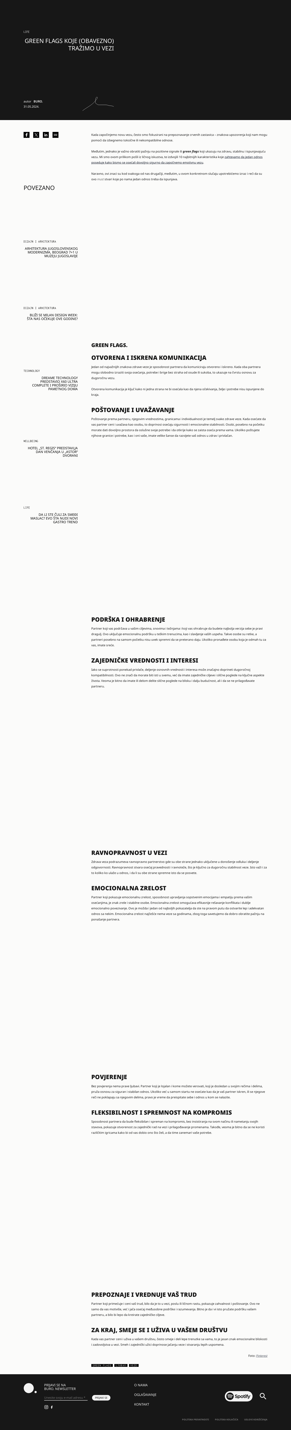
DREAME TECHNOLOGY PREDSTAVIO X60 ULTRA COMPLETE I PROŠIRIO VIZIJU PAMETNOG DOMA (55, 383)
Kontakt (141, 1404)
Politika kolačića (226, 1419)
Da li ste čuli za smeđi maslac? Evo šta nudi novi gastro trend (54, 518)
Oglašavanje (145, 1394)
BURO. (38, 101)
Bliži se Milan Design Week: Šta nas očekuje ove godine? (52, 317)
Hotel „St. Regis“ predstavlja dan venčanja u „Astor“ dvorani (53, 452)
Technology (32, 370)
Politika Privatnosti (195, 1419)
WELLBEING (31, 441)
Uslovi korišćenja (255, 1419)
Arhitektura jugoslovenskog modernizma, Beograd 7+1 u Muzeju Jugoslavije (51, 252)
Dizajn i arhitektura (40, 241)
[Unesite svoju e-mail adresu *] (66, 1398)
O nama (141, 1385)
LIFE (27, 31)
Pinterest (261, 1356)
